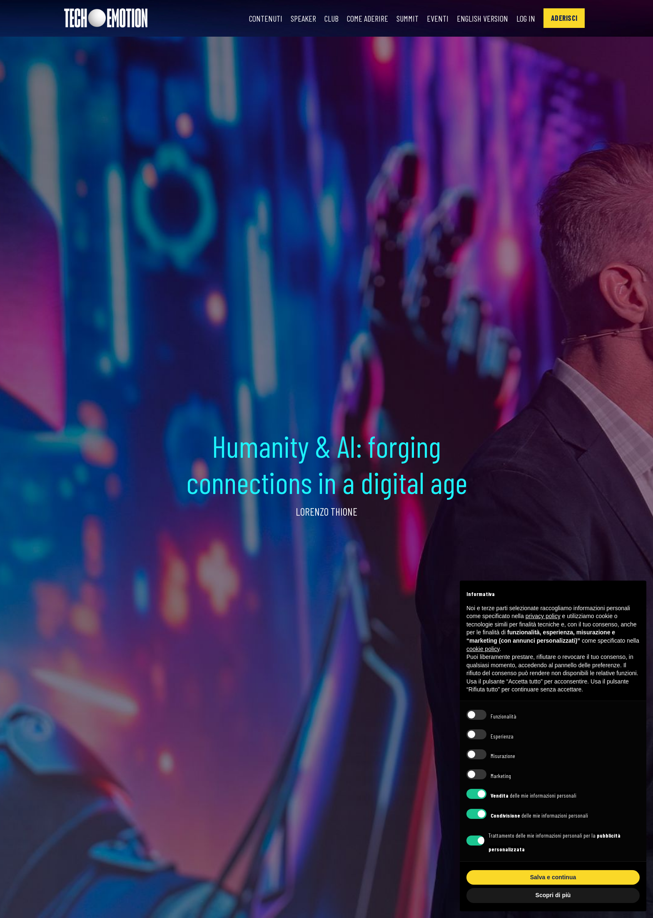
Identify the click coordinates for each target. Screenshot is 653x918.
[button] (564, 18)
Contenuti (265, 18)
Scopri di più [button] (553, 895)
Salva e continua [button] (553, 877)
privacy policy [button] (543, 616)
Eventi (438, 18)
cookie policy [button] (482, 649)
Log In (525, 18)
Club (331, 18)
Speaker (303, 18)
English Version (482, 18)
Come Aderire (367, 18)
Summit (407, 18)
